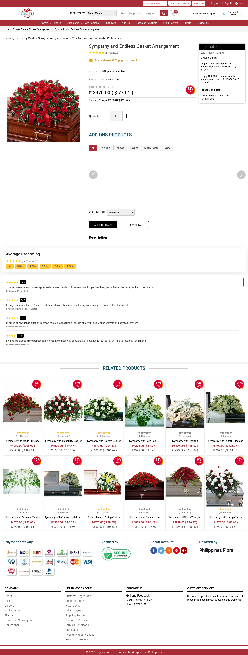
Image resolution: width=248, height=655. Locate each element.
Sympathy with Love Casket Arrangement (144, 442)
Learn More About (78, 587)
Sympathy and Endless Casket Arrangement (78, 29)
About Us (10, 595)
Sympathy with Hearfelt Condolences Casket (185, 442)
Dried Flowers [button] (172, 23)
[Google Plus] (184, 550)
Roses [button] (59, 23)
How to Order (73, 605)
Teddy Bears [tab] (151, 148)
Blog (7, 600)
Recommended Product (79, 634)
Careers (9, 605)
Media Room (12, 610)
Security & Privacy (76, 619)
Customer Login (74, 600)
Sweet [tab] (134, 148)
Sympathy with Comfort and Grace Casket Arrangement (63, 519)
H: (233, 95)
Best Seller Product (179, 3)
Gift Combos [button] (93, 23)
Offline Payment (74, 610)
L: (206, 95)
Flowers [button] (45, 23)
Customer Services (200, 587)
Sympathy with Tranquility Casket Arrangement (63, 442)
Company (11, 587)
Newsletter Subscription (19, 619)
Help (239, 3)
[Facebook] (153, 550)
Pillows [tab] (120, 148)
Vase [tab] (167, 148)
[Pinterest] (176, 550)
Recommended (154, 3)
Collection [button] (205, 23)
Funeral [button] (189, 23)
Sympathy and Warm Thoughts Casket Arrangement (185, 519)
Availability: (106, 71)
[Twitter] (161, 550)
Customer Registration (79, 595)
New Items (199, 3)
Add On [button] (127, 23)
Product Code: (103, 79)
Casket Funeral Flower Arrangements (32, 29)
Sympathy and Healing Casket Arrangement (225, 519)
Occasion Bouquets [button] (148, 23)
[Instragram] (168, 550)
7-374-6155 (140, 603)
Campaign (71, 629)
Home (6, 29)
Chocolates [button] (74, 23)
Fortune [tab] (105, 148)
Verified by (109, 541)
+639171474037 (143, 599)
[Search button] (164, 13)
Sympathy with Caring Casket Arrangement (104, 519)
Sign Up (227, 3)
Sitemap (10, 615)
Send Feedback (138, 595)
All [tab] (92, 148)
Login (213, 3)
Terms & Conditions (77, 624)
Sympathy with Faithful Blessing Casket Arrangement (225, 442)
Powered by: (208, 541)
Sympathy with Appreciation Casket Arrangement (144, 519)
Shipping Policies (75, 615)
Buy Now (134, 225)
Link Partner (12, 624)
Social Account (160, 541)
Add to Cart (103, 225)
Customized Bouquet (204, 13)
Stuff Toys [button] (112, 23)
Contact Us (134, 587)
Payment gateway (17, 541)
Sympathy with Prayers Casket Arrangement (104, 442)
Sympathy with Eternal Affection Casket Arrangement (22, 519)
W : (219, 95)
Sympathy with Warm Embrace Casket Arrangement (23, 442)
